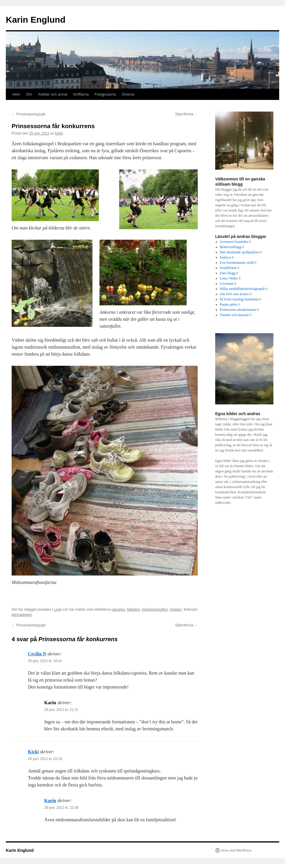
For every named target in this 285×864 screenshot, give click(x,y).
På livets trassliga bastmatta (239, 299)
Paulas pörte (228, 304)
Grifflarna (81, 94)
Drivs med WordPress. (236, 850)
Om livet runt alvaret (234, 294)
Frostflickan (228, 268)
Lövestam (227, 284)
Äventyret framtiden (234, 242)
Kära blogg (228, 273)
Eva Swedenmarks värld (237, 263)
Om (29, 94)
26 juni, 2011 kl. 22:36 (61, 808)
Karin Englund (35, 19)
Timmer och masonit (234, 315)
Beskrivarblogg (230, 247)
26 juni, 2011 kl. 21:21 (61, 710)
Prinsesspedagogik (29, 114)
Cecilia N (37, 653)
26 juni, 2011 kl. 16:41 (45, 661)
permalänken (22, 615)
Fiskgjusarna (105, 94)
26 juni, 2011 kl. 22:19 (45, 759)
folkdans (133, 609)
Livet (57, 609)
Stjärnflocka (186, 114)
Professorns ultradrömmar (238, 310)
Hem (16, 94)
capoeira (118, 609)
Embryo (225, 257)
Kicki (33, 751)
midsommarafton (155, 609)
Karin (59, 133)
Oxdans (176, 609)
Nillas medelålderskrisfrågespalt (242, 289)
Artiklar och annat (52, 94)
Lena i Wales (229, 278)
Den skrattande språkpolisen (239, 252)
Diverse (128, 94)
